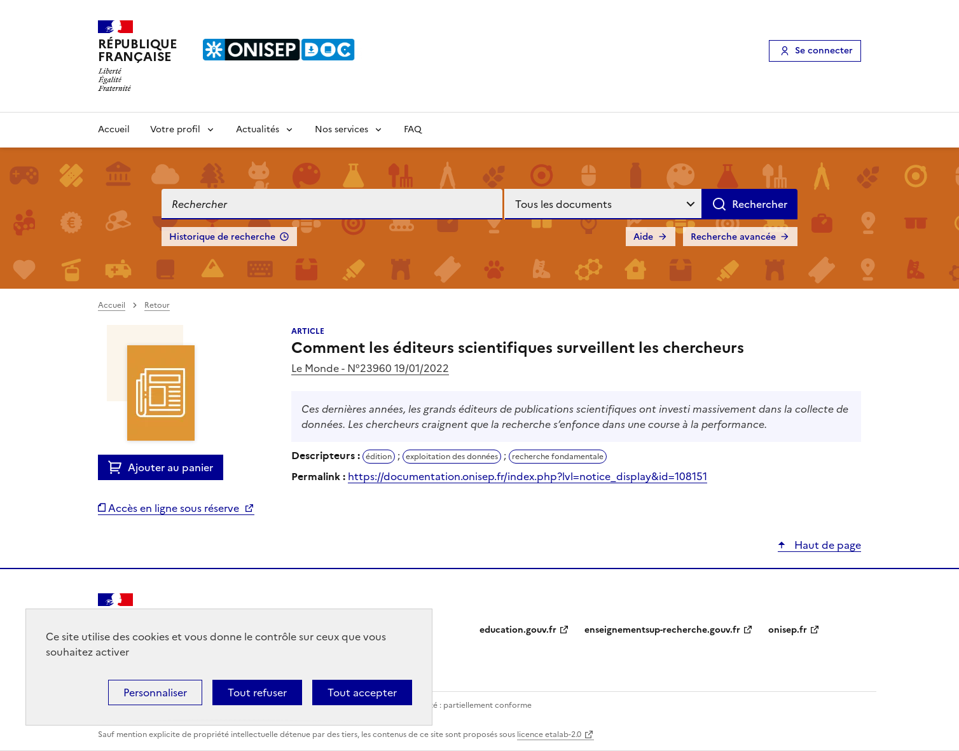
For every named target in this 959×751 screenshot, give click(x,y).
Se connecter (824, 50)
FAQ (413, 129)
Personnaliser (155, 692)
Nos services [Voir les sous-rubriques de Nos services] (341, 129)
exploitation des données (452, 456)
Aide (643, 237)
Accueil (114, 129)
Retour (157, 305)
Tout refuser (257, 692)
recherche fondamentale (558, 456)
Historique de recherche (222, 237)
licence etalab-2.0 (549, 734)
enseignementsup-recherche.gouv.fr (662, 630)
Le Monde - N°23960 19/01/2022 (370, 368)
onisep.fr (787, 630)
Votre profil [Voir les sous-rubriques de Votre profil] (175, 129)
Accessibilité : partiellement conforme (462, 705)
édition (379, 456)
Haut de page (826, 545)
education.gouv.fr (518, 630)
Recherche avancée (733, 237)
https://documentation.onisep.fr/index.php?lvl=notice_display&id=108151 (527, 476)
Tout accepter (362, 692)
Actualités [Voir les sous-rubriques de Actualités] (257, 129)
